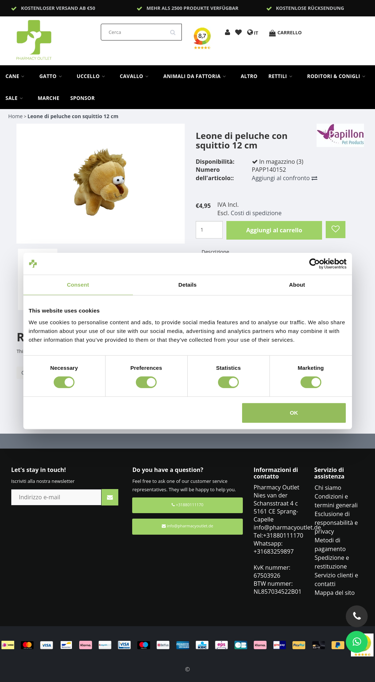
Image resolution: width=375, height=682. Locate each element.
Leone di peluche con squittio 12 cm (72, 116)
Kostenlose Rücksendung (310, 8)
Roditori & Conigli (338, 76)
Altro (249, 76)
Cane (16, 76)
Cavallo (136, 76)
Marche (48, 98)
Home (15, 116)
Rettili (282, 76)
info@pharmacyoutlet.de (187, 525)
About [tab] (297, 285)
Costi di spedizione (256, 213)
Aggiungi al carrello (274, 230)
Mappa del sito (335, 593)
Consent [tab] (78, 285)
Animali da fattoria (196, 76)
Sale (16, 98)
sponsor (82, 98)
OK (294, 413)
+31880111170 (187, 504)
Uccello (93, 76)
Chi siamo (328, 488)
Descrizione (215, 251)
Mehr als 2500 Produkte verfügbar (192, 8)
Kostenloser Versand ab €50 (58, 8)
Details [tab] (188, 285)
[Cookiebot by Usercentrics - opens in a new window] (315, 263)
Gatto (52, 76)
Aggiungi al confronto (284, 178)
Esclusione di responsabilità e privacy (336, 522)
